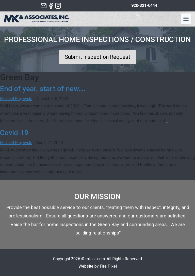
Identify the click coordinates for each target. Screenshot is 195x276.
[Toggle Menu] (186, 18)
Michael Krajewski (16, 98)
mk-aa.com (95, 258)
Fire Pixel (108, 266)
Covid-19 (14, 133)
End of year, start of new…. (42, 89)
